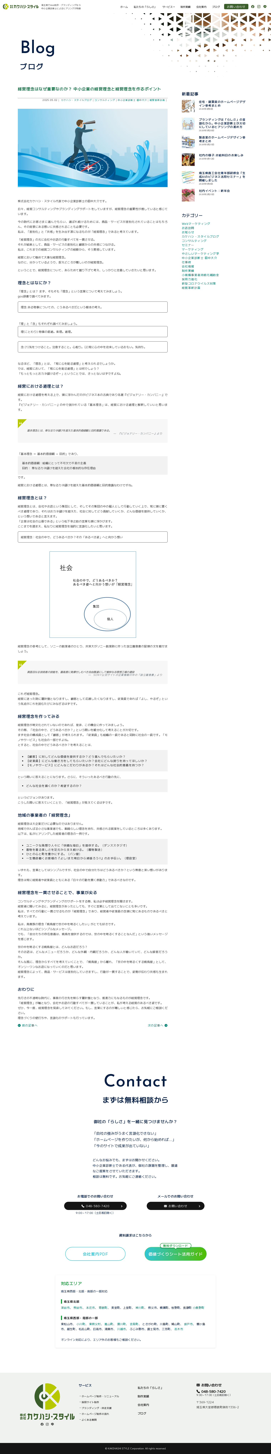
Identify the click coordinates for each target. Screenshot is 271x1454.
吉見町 (134, 1324)
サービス (167, 7)
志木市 (178, 1329)
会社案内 (201, 7)
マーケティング (193, 249)
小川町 (80, 1324)
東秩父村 (95, 1324)
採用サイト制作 (90, 1402)
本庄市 (90, 1307)
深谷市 (65, 1307)
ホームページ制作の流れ (95, 1414)
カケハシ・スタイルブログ (76, 100)
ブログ (216, 7)
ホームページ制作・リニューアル (100, 1396)
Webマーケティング (196, 223)
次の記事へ (158, 1025)
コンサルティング (104, 100)
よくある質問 (89, 1419)
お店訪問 (188, 228)
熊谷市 (78, 1307)
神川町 (140, 1307)
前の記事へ (28, 1025)
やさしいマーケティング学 (200, 253)
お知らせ (188, 232)
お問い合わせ (236, 6)
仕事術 (186, 262)
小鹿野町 (198, 1307)
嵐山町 (108, 1324)
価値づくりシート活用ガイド (176, 1252)
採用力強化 (189, 279)
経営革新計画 (157, 100)
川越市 (121, 1329)
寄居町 (103, 1307)
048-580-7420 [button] (95, 1206)
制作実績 (185, 7)
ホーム (124, 7)
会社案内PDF (95, 1254)
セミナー (188, 245)
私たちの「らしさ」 (145, 7)
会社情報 (188, 266)
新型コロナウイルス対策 (199, 283)
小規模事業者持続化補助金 (200, 275)
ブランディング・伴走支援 (97, 1408)
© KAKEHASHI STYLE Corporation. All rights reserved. (135, 1448)
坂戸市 (188, 1324)
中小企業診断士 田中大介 (132, 100)
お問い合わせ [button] (175, 1206)
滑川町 (121, 1324)
